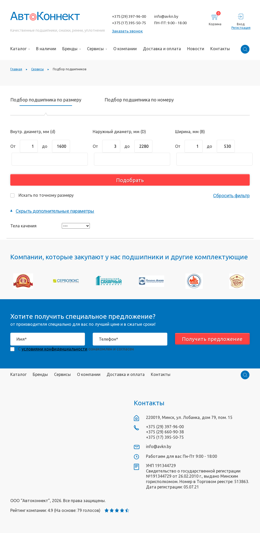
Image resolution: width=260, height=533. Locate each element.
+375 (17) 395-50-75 (129, 23)
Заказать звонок (127, 31)
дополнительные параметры (55, 211)
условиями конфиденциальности (54, 349)
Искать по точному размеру (42, 195)
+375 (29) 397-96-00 (129, 16)
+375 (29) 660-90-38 (165, 431)
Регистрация (240, 27)
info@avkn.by (166, 16)
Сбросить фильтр (231, 195)
